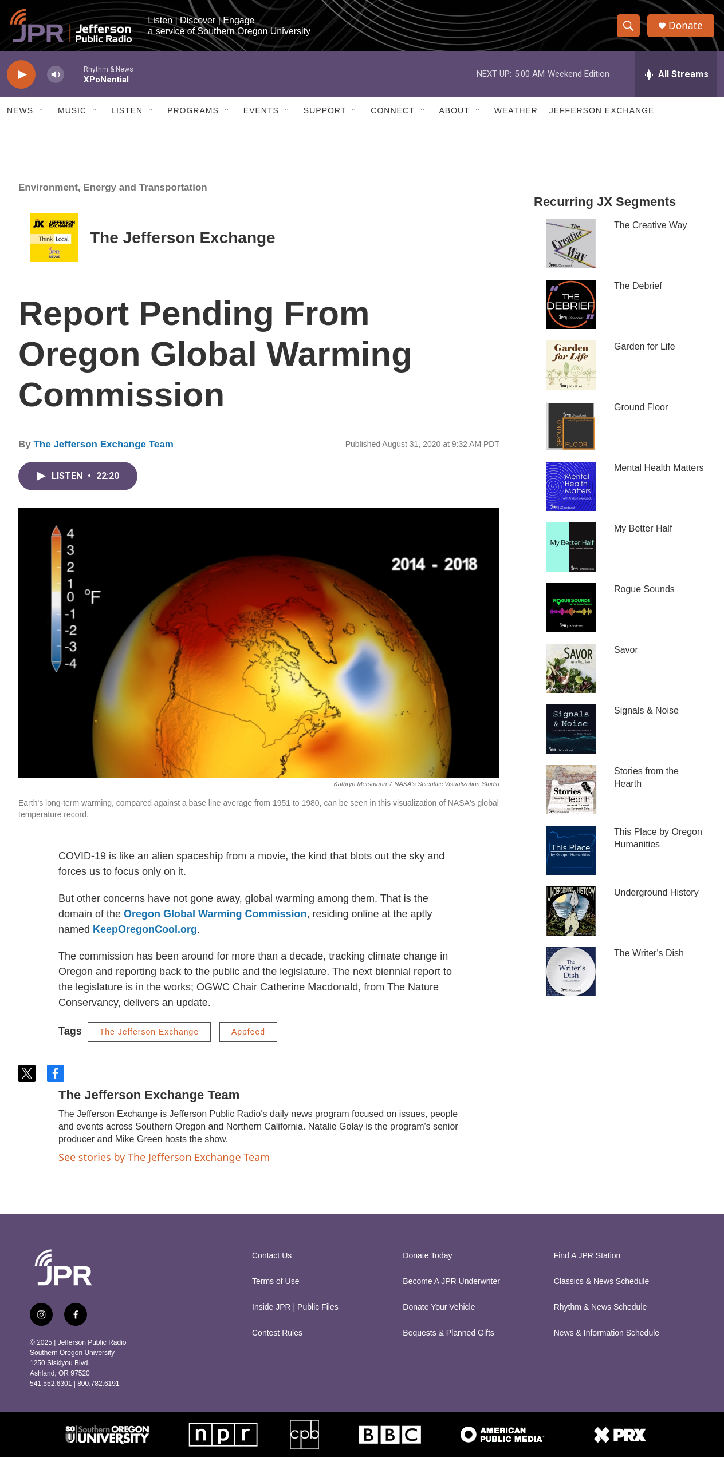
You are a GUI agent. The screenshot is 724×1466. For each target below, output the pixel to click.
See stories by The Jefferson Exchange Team (164, 1165)
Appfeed (248, 1040)
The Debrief (638, 294)
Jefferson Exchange (602, 119)
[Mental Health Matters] (571, 495)
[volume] (55, 83)
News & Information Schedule (606, 1341)
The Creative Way (650, 234)
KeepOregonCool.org (145, 938)
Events (261, 119)
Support (325, 119)
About (454, 119)
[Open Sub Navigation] (41, 119)
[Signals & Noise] (571, 737)
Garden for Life (644, 355)
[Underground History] (571, 919)
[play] (21, 83)
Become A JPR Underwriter (451, 1290)
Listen (127, 119)
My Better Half (643, 537)
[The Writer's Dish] (571, 980)
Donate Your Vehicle (439, 1316)
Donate (688, 30)
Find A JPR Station (587, 1264)
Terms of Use (275, 1290)
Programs (193, 119)
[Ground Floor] (571, 434)
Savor (626, 658)
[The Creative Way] (571, 252)
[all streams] (676, 83)
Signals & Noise (646, 719)
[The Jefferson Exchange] (54, 246)
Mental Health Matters (659, 476)
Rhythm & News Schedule (600, 1316)
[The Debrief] (571, 313)
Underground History (656, 901)
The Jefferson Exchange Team (103, 452)
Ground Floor (641, 416)
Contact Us (272, 1264)
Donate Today (427, 1264)
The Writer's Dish (649, 961)
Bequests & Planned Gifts (448, 1341)
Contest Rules (277, 1341)
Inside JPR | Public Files (295, 1316)
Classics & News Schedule (602, 1290)
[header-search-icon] (630, 30)
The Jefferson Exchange (183, 246)
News (20, 119)
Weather (516, 119)
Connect (392, 119)
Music (72, 119)
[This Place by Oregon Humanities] (571, 858)
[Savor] (571, 677)
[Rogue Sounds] (571, 616)
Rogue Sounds (644, 598)
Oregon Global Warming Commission (215, 922)
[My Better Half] (571, 555)
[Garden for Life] (571, 373)
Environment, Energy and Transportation (112, 196)
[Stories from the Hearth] (571, 798)
